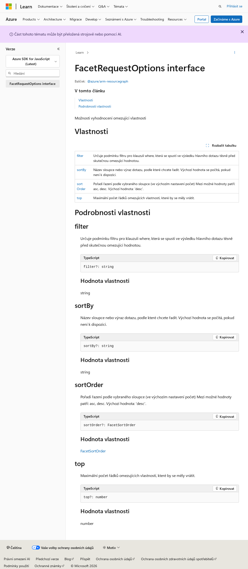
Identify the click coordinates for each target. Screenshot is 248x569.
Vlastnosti (86, 100)
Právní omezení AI (17, 559)
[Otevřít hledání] (220, 6)
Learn (80, 52)
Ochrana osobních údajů (114, 559)
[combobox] (33, 61)
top (79, 198)
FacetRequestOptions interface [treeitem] (32, 83)
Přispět (85, 559)
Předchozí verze (47, 559)
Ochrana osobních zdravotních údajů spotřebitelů (177, 559)
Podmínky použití (16, 566)
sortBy (81, 169)
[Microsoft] (9, 6)
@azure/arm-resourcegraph (107, 81)
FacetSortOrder (93, 450)
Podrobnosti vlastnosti (95, 106)
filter (80, 155)
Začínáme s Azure (227, 19)
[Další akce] (235, 53)
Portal (201, 19)
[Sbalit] (58, 49)
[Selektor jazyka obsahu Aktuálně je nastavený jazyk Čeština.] (14, 548)
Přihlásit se (234, 6)
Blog (67, 559)
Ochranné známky (48, 566)
